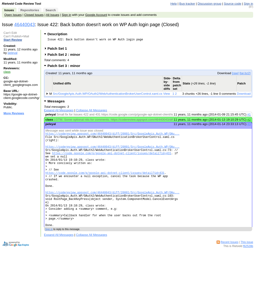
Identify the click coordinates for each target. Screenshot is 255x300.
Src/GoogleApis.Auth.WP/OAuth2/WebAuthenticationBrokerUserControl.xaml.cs (107, 95)
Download (244, 95)
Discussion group (209, 3)
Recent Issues (229, 263)
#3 (249, 125)
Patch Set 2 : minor (65, 56)
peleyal (12, 53)
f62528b (248, 267)
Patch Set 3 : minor (65, 67)
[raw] (235, 74)
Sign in (248, 3)
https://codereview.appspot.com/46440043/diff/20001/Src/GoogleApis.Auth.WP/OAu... (112, 136)
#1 (249, 116)
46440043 (24, 24)
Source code (232, 3)
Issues (9, 10)
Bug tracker (187, 3)
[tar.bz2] (244, 74)
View (166, 95)
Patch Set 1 (59, 50)
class (6, 71)
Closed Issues (34, 15)
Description (57, 34)
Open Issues (13, 15)
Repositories (29, 10)
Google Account (96, 15)
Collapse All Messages (91, 111)
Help (173, 3)
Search (50, 10)
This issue (247, 263)
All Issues (52, 15)
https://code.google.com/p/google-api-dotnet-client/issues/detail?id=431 (111, 159)
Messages (56, 103)
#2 (249, 121)
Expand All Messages (59, 111)
